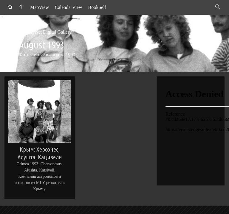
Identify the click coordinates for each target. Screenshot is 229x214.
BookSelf (97, 7)
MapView (39, 7)
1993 (87, 31)
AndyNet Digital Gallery (48, 31)
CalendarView (68, 7)
